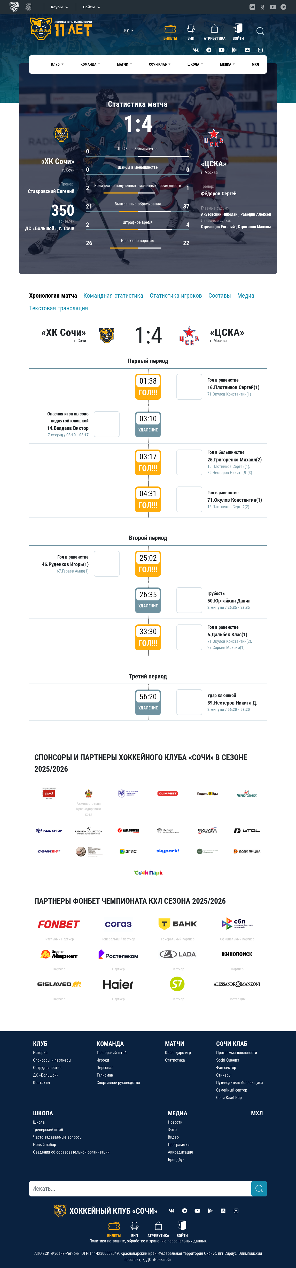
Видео (173, 1137)
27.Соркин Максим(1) (226, 647)
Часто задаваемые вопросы (57, 1137)
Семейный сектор (231, 1090)
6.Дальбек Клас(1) (227, 634)
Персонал (105, 1067)
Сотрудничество (47, 1067)
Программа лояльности (236, 1052)
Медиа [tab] (245, 295)
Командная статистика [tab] (113, 295)
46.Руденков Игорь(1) (65, 564)
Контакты (41, 1082)
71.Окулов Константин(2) (229, 641)
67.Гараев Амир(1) (73, 571)
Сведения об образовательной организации (71, 1152)
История (40, 1052)
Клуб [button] (55, 64)
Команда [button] (89, 64)
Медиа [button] (226, 64)
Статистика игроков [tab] (176, 295)
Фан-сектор (226, 1067)
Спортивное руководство (118, 1082)
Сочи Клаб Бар (229, 1097)
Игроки (103, 1060)
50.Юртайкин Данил (229, 601)
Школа (39, 1122)
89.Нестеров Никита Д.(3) (229, 472)
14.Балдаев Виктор (68, 428)
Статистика (175, 1060)
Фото (172, 1129)
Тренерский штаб (112, 1052)
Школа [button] (194, 64)
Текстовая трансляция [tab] (58, 308)
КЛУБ (40, 1043)
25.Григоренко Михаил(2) (234, 460)
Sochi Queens (227, 1060)
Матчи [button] (123, 64)
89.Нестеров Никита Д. (232, 703)
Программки (179, 1144)
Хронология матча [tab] (53, 295)
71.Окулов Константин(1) (229, 394)
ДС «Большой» (45, 1075)
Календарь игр (178, 1052)
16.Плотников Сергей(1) (233, 387)
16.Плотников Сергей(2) (228, 506)
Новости (175, 1122)
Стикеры (223, 1075)
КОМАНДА (110, 1043)
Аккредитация (180, 1152)
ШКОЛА (43, 1113)
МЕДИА (177, 1113)
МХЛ (255, 64)
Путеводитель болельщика (239, 1082)
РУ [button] (127, 30)
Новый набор (44, 1144)
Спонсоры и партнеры (52, 1060)
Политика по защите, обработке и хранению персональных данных (148, 1241)
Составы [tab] (219, 295)
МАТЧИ (174, 1043)
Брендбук (176, 1159)
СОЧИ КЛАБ (231, 1043)
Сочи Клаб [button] (158, 64)
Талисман (105, 1075)
